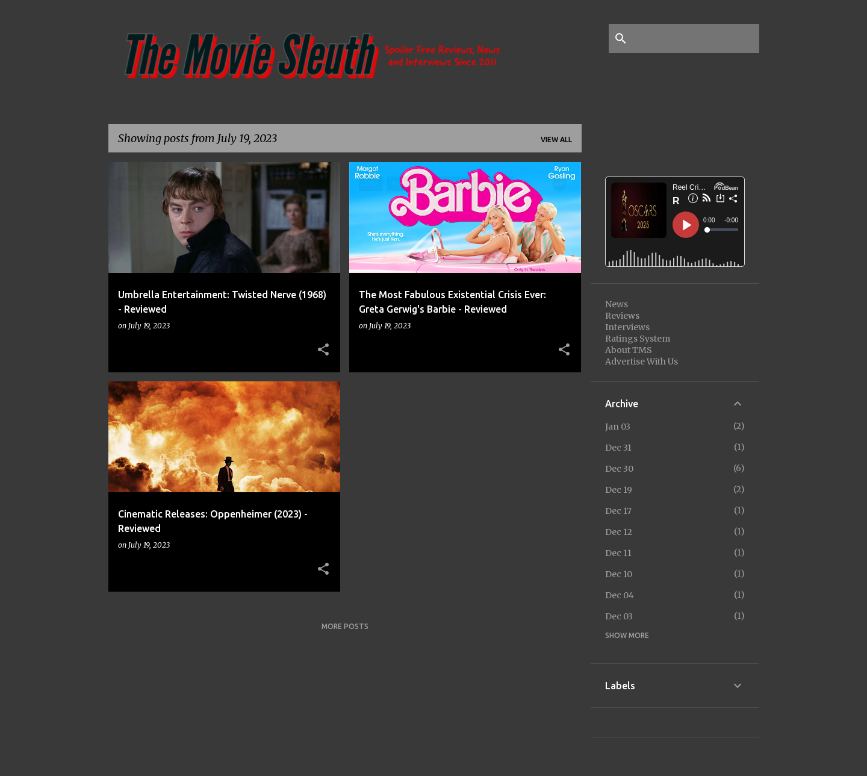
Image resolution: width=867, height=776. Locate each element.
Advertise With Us (641, 361)
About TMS (628, 350)
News (616, 304)
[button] (323, 350)
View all (556, 139)
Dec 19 (618, 489)
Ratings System (637, 338)
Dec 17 (618, 510)
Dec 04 (619, 595)
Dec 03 (619, 616)
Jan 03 (617, 426)
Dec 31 (618, 447)
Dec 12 (618, 532)
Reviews (622, 315)
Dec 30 (619, 468)
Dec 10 (618, 574)
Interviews (627, 327)
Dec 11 (618, 553)
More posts (345, 626)
